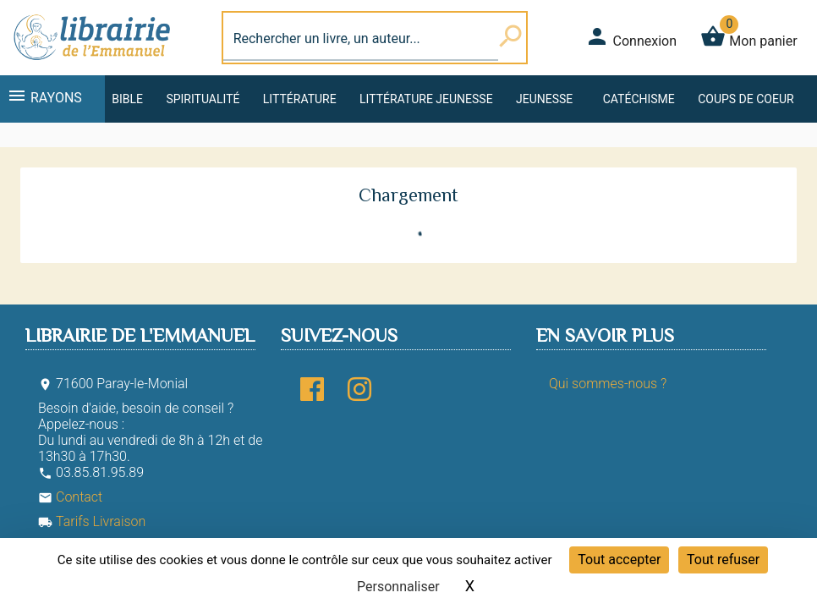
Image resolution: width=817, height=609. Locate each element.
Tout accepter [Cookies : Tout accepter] (619, 559)
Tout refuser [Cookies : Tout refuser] (723, 559)
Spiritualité (202, 99)
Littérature (300, 99)
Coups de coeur (745, 99)
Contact (70, 497)
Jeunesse (544, 99)
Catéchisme (639, 99)
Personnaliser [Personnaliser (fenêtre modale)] (398, 587)
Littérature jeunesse (426, 99)
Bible (127, 99)
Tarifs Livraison (91, 521)
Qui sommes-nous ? (607, 384)
